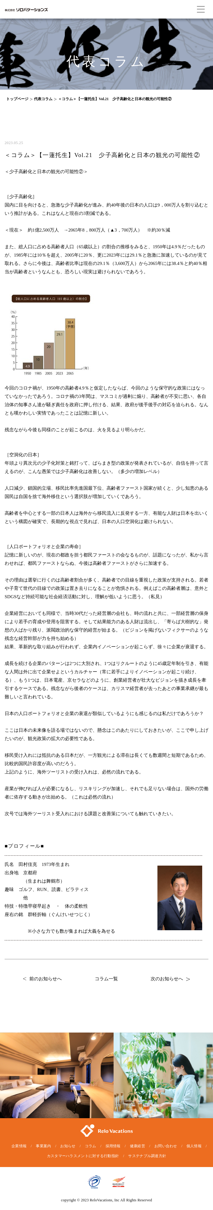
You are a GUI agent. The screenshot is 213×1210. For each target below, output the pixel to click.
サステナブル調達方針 (147, 1156)
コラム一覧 (106, 978)
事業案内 (43, 1146)
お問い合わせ (165, 1146)
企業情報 (19, 1146)
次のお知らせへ (170, 978)
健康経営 (137, 1146)
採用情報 (113, 1146)
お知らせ (67, 1146)
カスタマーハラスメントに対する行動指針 (83, 1156)
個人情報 (194, 1146)
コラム (90, 1146)
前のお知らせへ (42, 978)
